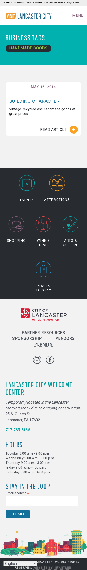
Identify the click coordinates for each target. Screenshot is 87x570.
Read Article (53, 129)
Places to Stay (43, 276)
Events (27, 188)
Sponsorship (27, 338)
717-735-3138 (18, 429)
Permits (43, 344)
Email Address (17, 493)
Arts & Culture (71, 231)
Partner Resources (43, 333)
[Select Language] (20, 563)
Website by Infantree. (52, 567)
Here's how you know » (70, 3)
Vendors (65, 338)
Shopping (16, 229)
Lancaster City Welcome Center (39, 388)
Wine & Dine (43, 231)
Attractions (57, 188)
